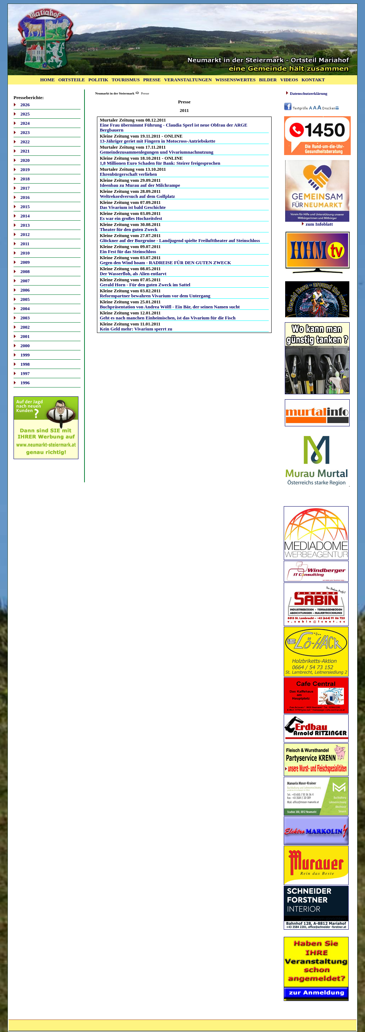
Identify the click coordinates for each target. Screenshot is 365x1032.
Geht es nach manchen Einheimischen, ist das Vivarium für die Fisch (168, 317)
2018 (25, 178)
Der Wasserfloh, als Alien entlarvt (133, 273)
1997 (25, 373)
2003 (25, 317)
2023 (25, 132)
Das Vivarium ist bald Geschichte (133, 207)
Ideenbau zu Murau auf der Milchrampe (140, 185)
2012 (25, 234)
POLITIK (98, 79)
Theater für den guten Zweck (129, 229)
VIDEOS (289, 79)
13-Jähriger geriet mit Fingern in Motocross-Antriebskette (157, 141)
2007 (25, 280)
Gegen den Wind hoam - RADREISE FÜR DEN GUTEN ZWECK (165, 262)
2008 (25, 271)
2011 (24, 243)
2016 (25, 197)
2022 (25, 141)
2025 (25, 114)
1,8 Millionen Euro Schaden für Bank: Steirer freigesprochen (160, 163)
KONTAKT (313, 79)
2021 (25, 151)
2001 (25, 336)
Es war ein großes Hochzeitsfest (131, 218)
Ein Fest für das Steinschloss (128, 251)
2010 (25, 253)
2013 (25, 225)
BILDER (268, 79)
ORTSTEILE (71, 79)
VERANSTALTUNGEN (188, 79)
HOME (47, 79)
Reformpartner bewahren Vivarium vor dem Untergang (155, 295)
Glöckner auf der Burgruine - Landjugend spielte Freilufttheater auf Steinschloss (180, 240)
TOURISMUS (126, 79)
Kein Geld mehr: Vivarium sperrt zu (136, 329)
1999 (25, 355)
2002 (25, 327)
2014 (25, 216)
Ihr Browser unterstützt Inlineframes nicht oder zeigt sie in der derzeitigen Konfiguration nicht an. (317, 254)
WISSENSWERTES (235, 79)
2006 (25, 290)
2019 (25, 169)
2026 (25, 104)
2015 (25, 206)
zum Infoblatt (317, 222)
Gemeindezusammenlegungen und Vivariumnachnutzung (157, 152)
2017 (25, 188)
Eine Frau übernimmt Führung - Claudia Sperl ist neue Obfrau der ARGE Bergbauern (173, 127)
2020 (25, 160)
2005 (25, 299)
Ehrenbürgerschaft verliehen (128, 174)
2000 (25, 345)
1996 (25, 382)
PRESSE (152, 79)
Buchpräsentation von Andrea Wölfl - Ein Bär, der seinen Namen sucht (170, 306)
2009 (25, 262)
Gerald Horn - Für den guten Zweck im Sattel (145, 284)
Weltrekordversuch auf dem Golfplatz (137, 196)
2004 (25, 308)
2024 (25, 123)
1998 (25, 364)
